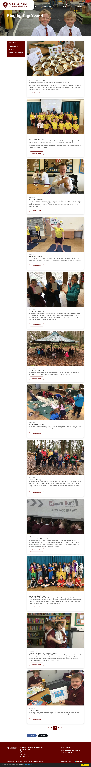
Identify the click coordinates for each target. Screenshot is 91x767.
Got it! (84, 765)
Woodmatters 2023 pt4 (36, 424)
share (32, 735)
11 (48, 727)
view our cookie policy (39, 765)
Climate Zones (34, 710)
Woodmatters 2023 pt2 (36, 312)
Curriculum (57, 4)
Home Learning (13, 46)
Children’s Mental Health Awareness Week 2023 (45, 653)
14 (58, 727)
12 (51, 727)
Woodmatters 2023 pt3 (36, 371)
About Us (37, 5)
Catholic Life (80, 5)
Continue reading (36, 93)
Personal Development (15, 52)
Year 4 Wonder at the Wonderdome (41, 539)
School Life (65, 5)
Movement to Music (35, 256)
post (43, 735)
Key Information (46, 5)
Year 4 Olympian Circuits (37, 139)
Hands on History (35, 480)
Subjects (11, 49)
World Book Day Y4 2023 (37, 596)
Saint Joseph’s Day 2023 (37, 81)
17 (67, 727)
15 (61, 727)
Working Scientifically (36, 199)
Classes (73, 4)
